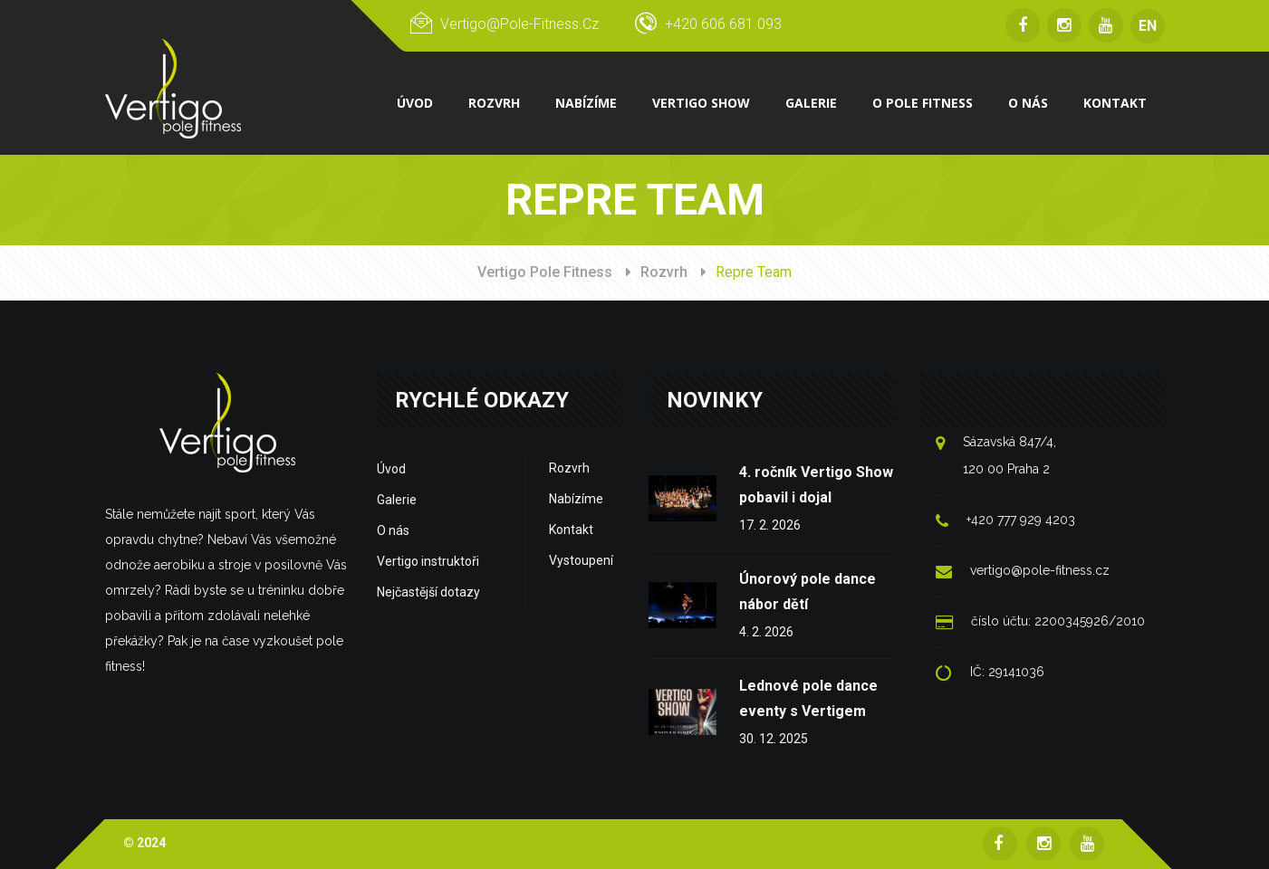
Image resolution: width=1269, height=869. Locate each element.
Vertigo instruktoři (428, 561)
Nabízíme (576, 499)
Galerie (397, 499)
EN (1148, 25)
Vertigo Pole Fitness (544, 272)
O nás (393, 530)
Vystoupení (581, 560)
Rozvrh (663, 272)
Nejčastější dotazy (428, 592)
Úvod (391, 469)
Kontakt (571, 529)
